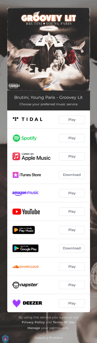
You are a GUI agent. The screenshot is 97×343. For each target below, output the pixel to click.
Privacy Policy (33, 322)
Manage (33, 328)
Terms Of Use (63, 322)
